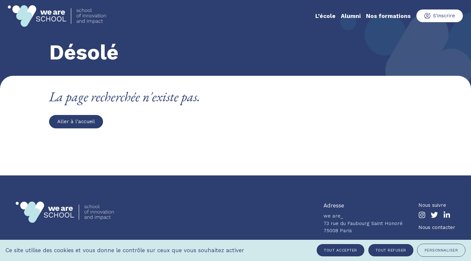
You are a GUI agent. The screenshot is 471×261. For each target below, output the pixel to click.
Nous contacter (436, 227)
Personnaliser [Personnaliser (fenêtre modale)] (441, 250)
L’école (325, 16)
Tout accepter (340, 250)
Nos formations (388, 16)
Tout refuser (390, 250)
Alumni (351, 16)
